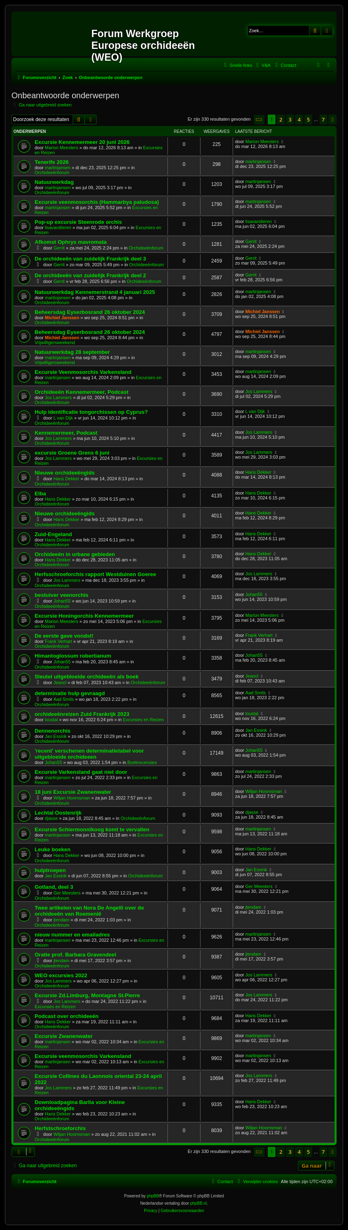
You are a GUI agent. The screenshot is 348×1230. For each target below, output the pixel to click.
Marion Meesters (61, 147)
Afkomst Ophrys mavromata (71, 242)
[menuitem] (262, 65)
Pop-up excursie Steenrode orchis (78, 222)
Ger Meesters (67, 892)
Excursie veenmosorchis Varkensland (83, 1056)
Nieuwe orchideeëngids (65, 473)
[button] (259, 119)
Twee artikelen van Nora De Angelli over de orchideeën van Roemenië (89, 911)
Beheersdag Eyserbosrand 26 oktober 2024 (90, 312)
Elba (40, 493)
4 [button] (298, 119)
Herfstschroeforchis (60, 1128)
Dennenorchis (52, 731)
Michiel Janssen (62, 317)
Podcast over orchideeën (67, 1016)
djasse (51, 818)
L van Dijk (63, 417)
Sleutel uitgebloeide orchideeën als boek (87, 677)
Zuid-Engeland (53, 534)
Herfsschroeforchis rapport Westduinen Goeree (95, 574)
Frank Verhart (58, 641)
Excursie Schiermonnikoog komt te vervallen (92, 829)
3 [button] (290, 119)
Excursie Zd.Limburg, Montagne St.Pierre (87, 995)
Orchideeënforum (52, 172)
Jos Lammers (58, 397)
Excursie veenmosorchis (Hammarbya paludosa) (97, 202)
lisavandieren (58, 227)
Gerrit (59, 247)
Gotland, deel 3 (54, 887)
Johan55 (61, 600)
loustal (51, 719)
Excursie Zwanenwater (64, 1036)
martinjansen (57, 167)
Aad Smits (63, 699)
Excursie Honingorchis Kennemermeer (84, 616)
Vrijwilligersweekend (55, 342)
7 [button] (323, 119)
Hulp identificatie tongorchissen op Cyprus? (91, 412)
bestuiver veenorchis (61, 595)
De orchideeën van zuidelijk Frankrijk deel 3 (90, 259)
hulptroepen (50, 870)
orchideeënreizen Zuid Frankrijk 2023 (82, 714)
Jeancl (59, 682)
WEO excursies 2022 (61, 975)
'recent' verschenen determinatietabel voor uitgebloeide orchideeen (89, 754)
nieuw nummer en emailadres (72, 935)
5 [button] (308, 119)
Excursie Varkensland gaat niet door (81, 772)
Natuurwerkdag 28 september (72, 352)
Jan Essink (55, 736)
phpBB (153, 1196)
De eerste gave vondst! (64, 636)
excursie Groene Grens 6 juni (72, 453)
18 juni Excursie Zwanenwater (73, 792)
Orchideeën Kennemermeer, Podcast (81, 392)
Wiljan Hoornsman (71, 797)
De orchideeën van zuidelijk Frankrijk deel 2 (90, 275)
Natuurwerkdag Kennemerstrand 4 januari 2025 (95, 292)
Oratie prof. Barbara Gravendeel (75, 955)
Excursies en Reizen (143, 719)
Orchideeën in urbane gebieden (75, 554)
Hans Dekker (66, 478)
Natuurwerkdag (54, 182)
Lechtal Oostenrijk (58, 813)
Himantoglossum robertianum (73, 656)
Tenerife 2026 (51, 162)
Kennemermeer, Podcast (66, 433)
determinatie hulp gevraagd (70, 693)
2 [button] (280, 119)
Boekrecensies (142, 762)
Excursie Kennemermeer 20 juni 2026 (82, 142)
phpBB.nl (198, 1203)
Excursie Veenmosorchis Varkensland (83, 372)
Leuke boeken (52, 849)
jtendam (61, 919)
